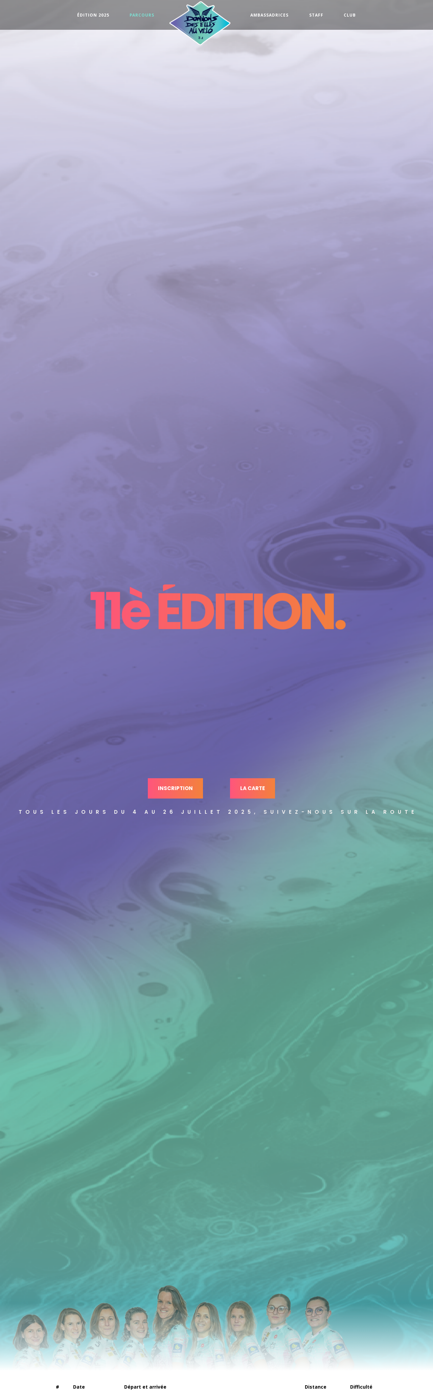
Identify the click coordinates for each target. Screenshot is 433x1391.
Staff (316, 15)
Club (350, 15)
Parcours (142, 15)
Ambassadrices (269, 15)
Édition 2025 (93, 15)
